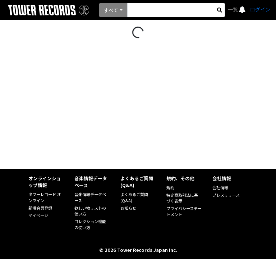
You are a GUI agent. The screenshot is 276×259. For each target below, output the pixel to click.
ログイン (260, 9)
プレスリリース (226, 195)
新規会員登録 (40, 208)
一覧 (233, 9)
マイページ (38, 215)
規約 (170, 187)
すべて (111, 10)
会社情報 (220, 187)
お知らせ (128, 208)
